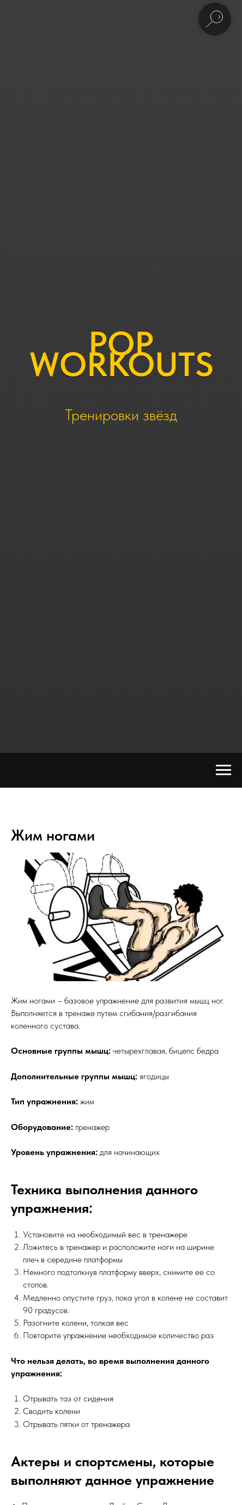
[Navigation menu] (223, 770)
